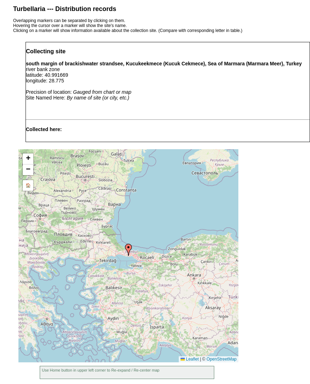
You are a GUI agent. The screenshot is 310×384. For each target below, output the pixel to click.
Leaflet (190, 359)
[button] (128, 250)
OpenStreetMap (221, 359)
